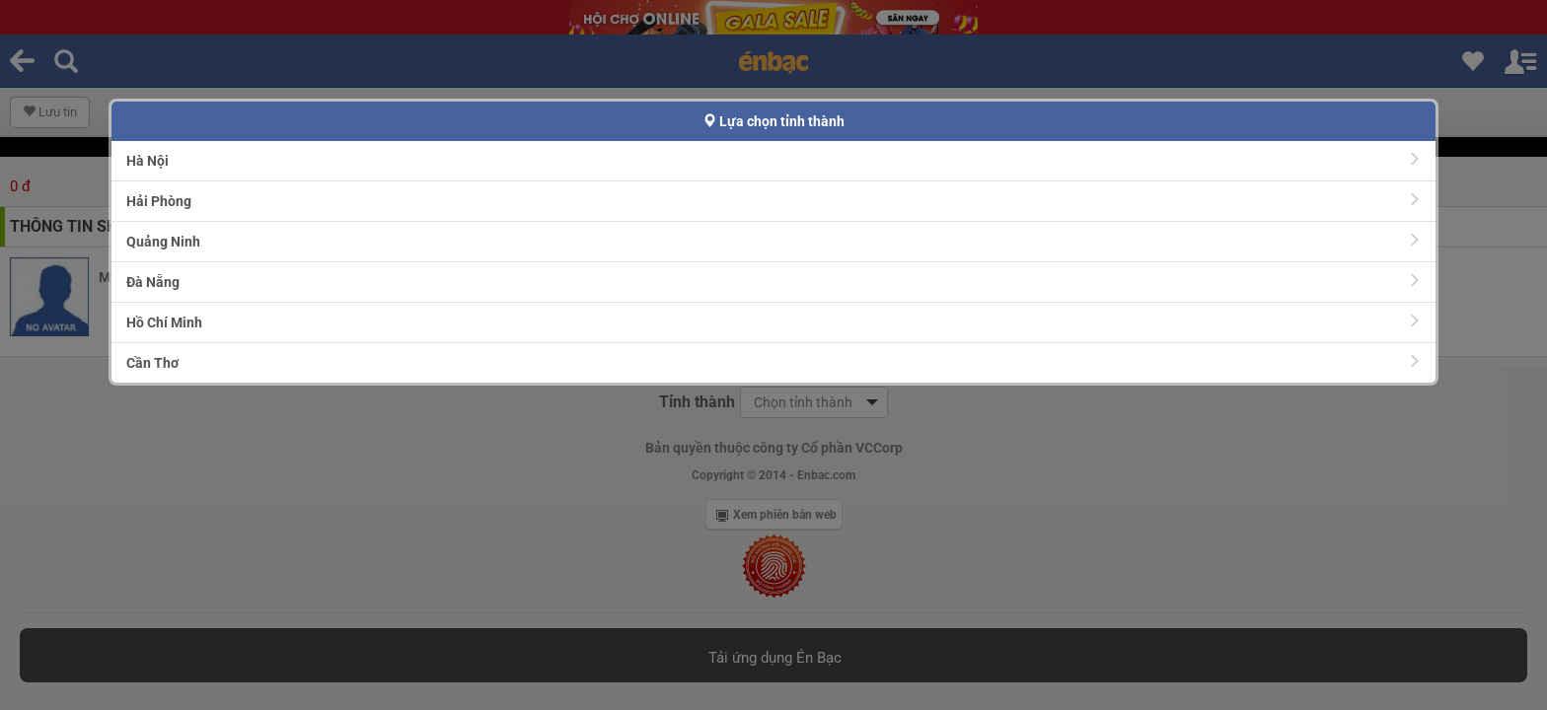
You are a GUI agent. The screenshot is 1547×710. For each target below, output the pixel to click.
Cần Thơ (774, 362)
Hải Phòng (774, 200)
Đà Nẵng (774, 281)
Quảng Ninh (774, 241)
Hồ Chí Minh (774, 322)
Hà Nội (774, 160)
